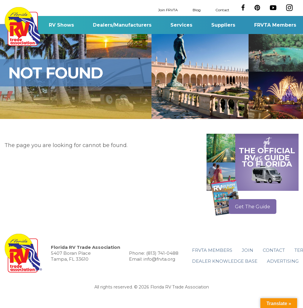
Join (247, 250)
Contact (222, 10)
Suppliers (223, 25)
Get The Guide (252, 206)
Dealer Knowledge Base (224, 261)
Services (181, 25)
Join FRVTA (168, 10)
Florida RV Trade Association (23, 26)
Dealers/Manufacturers (122, 25)
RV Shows (61, 25)
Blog (197, 10)
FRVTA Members (275, 25)
